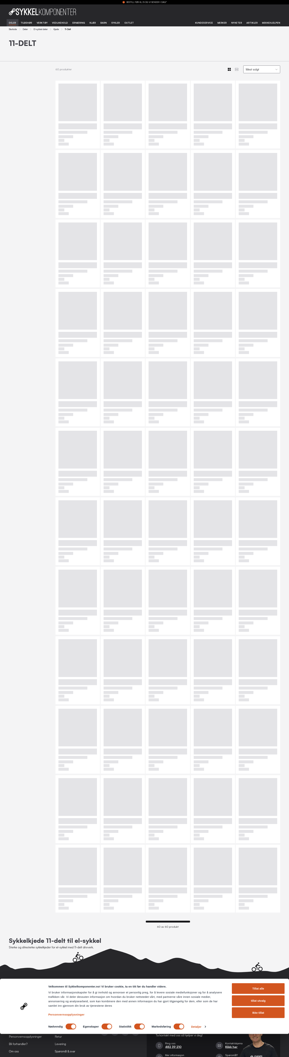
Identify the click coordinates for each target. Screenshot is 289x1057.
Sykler (115, 22)
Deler (12, 22)
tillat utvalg (258, 1023)
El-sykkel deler (41, 29)
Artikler (252, 22)
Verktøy (42, 22)
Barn (103, 22)
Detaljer (196, 1049)
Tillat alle (258, 1011)
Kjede (56, 29)
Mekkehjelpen (271, 22)
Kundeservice (204, 22)
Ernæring (78, 22)
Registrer (271, 1001)
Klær (93, 22)
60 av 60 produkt (168, 926)
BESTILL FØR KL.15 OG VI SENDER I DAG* (146, 2)
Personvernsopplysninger (66, 1037)
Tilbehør (26, 22)
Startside (13, 29)
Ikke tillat (258, 1035)
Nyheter (236, 22)
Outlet (129, 22)
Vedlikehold (60, 22)
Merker (222, 22)
